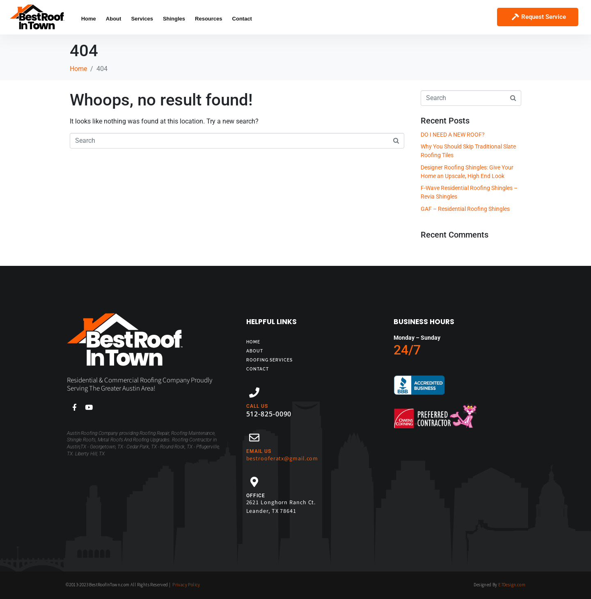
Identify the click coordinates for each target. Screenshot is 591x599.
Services (142, 19)
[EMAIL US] (254, 438)
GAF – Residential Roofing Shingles (465, 209)
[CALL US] (254, 392)
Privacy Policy (186, 585)
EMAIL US (258, 451)
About (113, 19)
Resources (208, 19)
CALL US (257, 406)
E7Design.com (511, 585)
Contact (242, 19)
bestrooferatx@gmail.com (282, 459)
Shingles (174, 19)
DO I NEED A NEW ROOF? (453, 134)
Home (88, 19)
